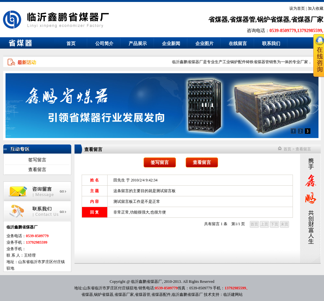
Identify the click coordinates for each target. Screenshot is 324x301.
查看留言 (37, 169)
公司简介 (104, 43)
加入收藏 (315, 8)
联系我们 (271, 43)
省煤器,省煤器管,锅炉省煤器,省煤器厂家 (265, 19)
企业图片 (204, 43)
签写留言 (37, 159)
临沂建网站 (233, 294)
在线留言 (238, 43)
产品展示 (138, 43)
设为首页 (297, 8)
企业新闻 (171, 43)
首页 (70, 43)
